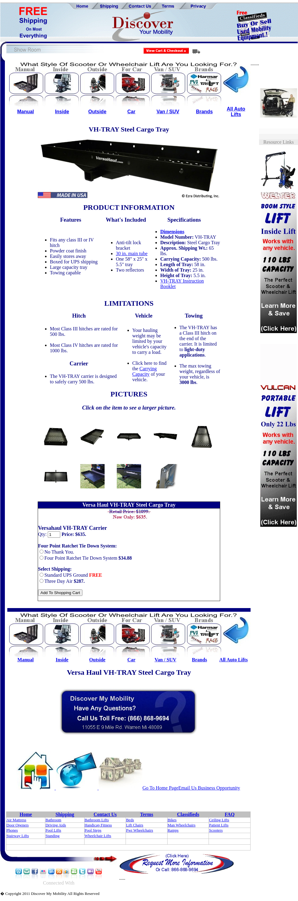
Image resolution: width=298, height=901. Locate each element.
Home (25, 814)
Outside (97, 111)
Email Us (187, 787)
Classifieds (188, 814)
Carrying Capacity (144, 371)
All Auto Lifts (236, 111)
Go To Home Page (160, 787)
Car (131, 111)
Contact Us (105, 814)
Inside (62, 111)
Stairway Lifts (17, 835)
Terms (146, 814)
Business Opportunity (218, 787)
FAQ (230, 814)
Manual (25, 111)
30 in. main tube (131, 253)
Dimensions (172, 231)
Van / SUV (168, 111)
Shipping (65, 814)
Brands (204, 111)
